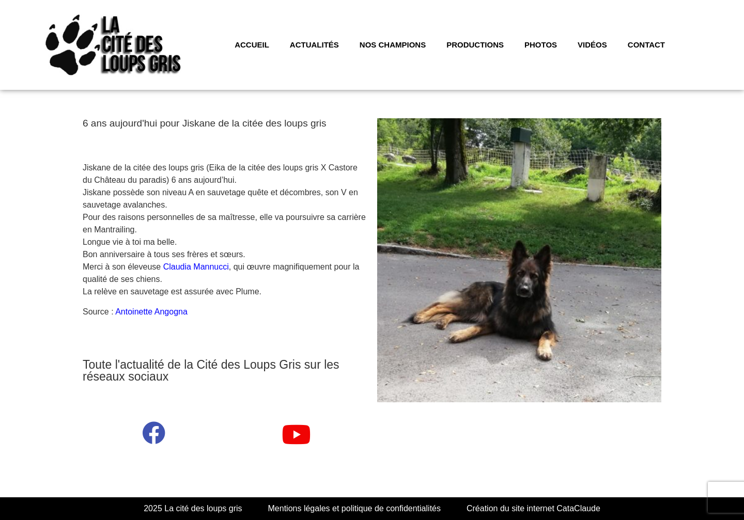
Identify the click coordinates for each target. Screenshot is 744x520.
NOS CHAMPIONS (393, 44)
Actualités (314, 44)
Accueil (252, 44)
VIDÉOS (592, 44)
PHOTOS (540, 44)
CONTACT (646, 44)
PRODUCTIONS (475, 44)
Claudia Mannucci (196, 266)
